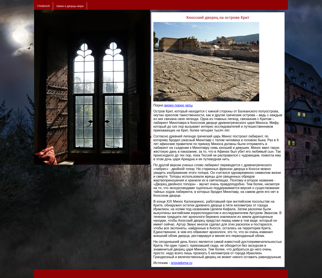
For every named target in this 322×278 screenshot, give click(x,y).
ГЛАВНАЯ (43, 6)
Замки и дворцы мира (70, 6)
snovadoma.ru (181, 263)
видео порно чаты (178, 105)
